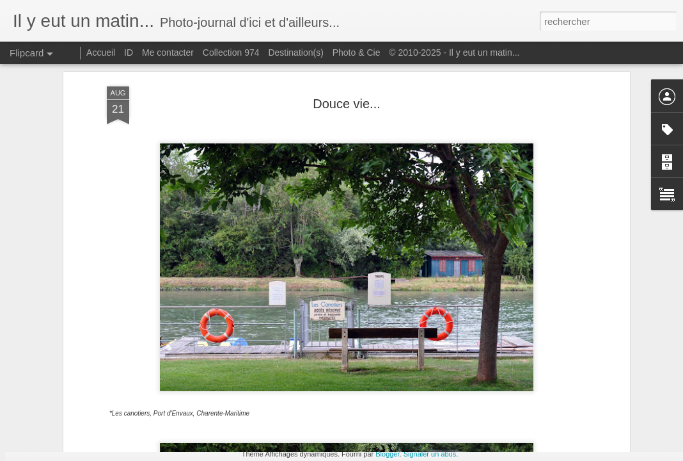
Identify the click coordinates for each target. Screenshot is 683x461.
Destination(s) (295, 52)
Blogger (387, 454)
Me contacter (168, 52)
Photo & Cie (357, 52)
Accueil (100, 52)
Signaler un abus (430, 454)
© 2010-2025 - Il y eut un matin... (454, 52)
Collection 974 (231, 52)
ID (128, 52)
